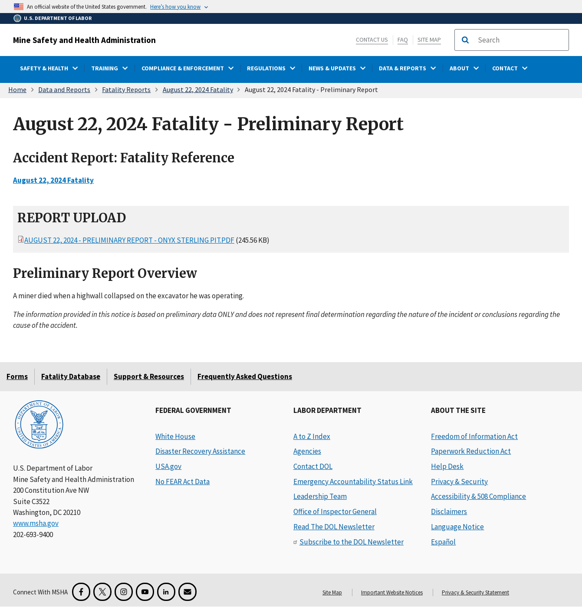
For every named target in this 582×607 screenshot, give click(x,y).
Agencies (307, 451)
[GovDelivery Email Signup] (187, 592)
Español (443, 542)
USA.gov (168, 466)
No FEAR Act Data (182, 481)
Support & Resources (149, 376)
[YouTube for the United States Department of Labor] (145, 592)
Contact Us (372, 39)
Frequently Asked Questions (244, 376)
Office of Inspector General (335, 511)
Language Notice (457, 526)
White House (175, 436)
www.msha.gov (36, 523)
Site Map (429, 39)
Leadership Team (320, 496)
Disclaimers (449, 511)
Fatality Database (70, 376)
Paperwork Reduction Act (471, 451)
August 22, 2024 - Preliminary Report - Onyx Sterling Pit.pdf (129, 240)
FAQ (403, 39)
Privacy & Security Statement (475, 592)
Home (17, 89)
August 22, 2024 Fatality (198, 89)
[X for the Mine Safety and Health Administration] (102, 592)
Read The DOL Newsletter (334, 526)
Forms (17, 376)
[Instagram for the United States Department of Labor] (124, 592)
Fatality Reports (126, 89)
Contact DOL (312, 466)
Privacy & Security (459, 481)
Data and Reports (64, 89)
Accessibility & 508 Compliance (478, 496)
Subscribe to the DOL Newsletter (351, 542)
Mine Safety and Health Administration (84, 40)
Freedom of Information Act (474, 436)
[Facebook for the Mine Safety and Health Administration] (81, 592)
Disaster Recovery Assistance (200, 451)
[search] (520, 40)
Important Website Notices (392, 592)
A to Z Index (311, 436)
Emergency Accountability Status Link (353, 481)
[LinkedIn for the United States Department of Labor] (166, 592)
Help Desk (447, 466)
